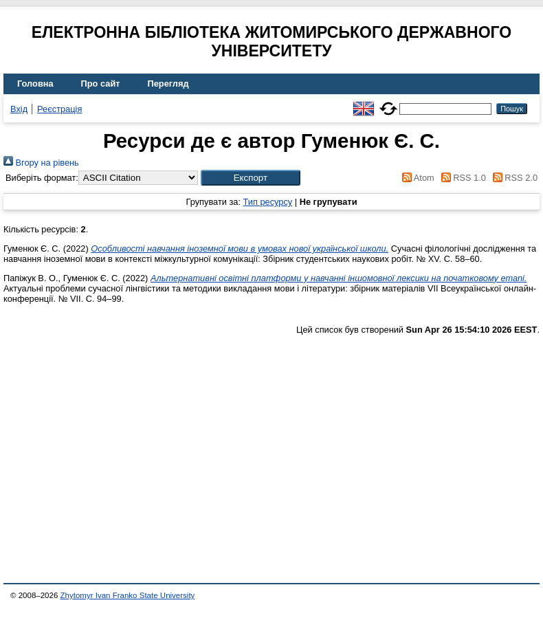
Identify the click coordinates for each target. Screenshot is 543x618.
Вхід (18, 109)
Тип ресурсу (268, 202)
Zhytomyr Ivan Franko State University (127, 595)
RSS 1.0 (461, 178)
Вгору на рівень (41, 162)
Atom (416, 178)
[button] (250, 178)
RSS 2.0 (513, 178)
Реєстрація (59, 109)
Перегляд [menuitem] (168, 83)
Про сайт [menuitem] (100, 83)
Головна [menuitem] (35, 83)
